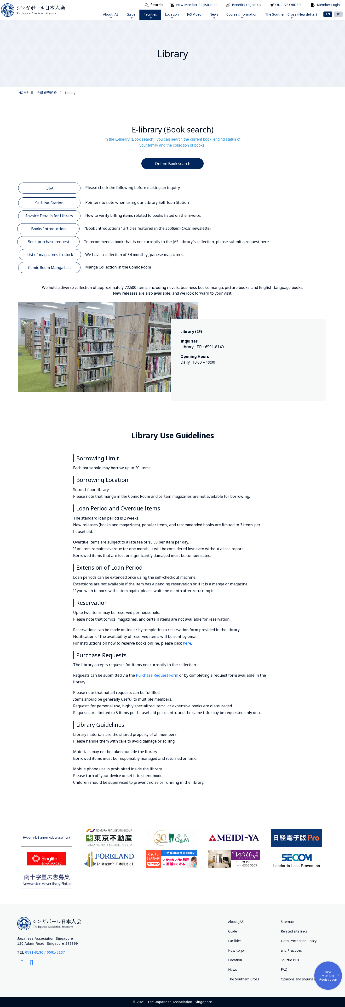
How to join (237, 950)
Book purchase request (48, 241)
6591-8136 (34, 952)
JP (338, 14)
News (208, 15)
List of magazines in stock (50, 254)
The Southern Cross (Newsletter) (290, 15)
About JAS (93, 15)
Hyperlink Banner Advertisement (46, 837)
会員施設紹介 (47, 92)
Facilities (137, 15)
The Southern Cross (243, 979)
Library (70, 92)
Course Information (238, 15)
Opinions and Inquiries (298, 979)
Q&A (49, 188)
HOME (23, 92)
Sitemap (287, 921)
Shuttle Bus (290, 960)
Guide (115, 15)
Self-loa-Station (49, 203)
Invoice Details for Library (49, 215)
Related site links (294, 931)
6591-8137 (56, 952)
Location (161, 15)
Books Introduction (48, 228)
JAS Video (186, 14)
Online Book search (172, 163)
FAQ (284, 969)
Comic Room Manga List (49, 267)
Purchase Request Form (157, 675)
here (186, 643)
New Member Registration (328, 974)
